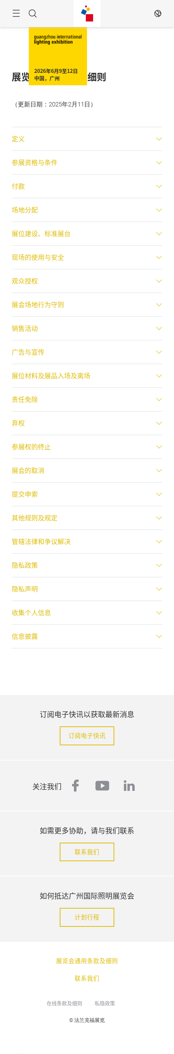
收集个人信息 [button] (31, 612)
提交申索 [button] (25, 494)
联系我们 (87, 851)
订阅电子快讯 (87, 735)
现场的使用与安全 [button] (38, 257)
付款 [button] (18, 186)
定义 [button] (18, 138)
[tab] (87, 139)
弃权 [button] (18, 423)
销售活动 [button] (25, 328)
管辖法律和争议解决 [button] (41, 541)
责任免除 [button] (25, 399)
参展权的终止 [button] (31, 446)
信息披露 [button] (25, 636)
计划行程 (87, 917)
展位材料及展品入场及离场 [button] (51, 375)
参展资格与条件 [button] (35, 162)
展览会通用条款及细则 (87, 960)
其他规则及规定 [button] (35, 518)
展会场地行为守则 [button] (38, 304)
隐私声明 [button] (25, 589)
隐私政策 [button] (25, 565)
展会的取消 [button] (28, 470)
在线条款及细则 (64, 1003)
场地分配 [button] (25, 210)
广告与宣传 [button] (28, 352)
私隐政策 (105, 1003)
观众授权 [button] (25, 281)
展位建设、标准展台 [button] (41, 233)
